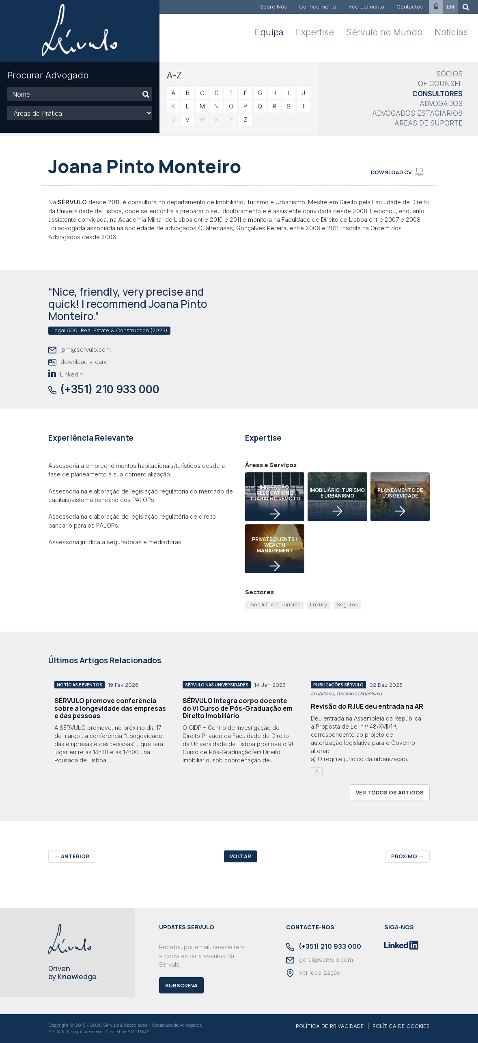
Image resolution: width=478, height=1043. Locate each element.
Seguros (347, 604)
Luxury (318, 604)
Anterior (71, 856)
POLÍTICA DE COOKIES (401, 1026)
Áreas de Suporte (428, 123)
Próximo (407, 856)
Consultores (437, 94)
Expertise (315, 32)
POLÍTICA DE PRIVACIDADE (330, 1026)
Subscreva (181, 985)
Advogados (441, 104)
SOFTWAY (138, 1031)
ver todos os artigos (390, 792)
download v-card (78, 362)
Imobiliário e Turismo (274, 604)
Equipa (269, 32)
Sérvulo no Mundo (384, 32)
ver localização (313, 973)
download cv (397, 172)
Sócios (449, 74)
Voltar (240, 856)
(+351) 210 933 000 (103, 389)
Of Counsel (440, 84)
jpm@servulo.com (79, 350)
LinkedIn (65, 374)
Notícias (451, 32)
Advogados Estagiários (417, 113)
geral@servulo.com (319, 960)
